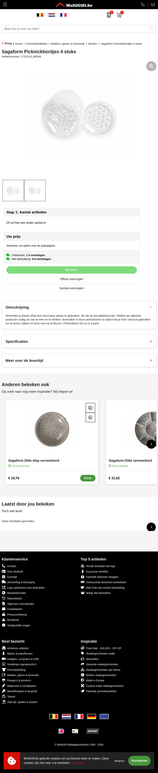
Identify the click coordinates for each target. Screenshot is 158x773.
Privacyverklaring (14, 614)
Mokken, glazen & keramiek (68, 43)
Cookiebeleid (12, 609)
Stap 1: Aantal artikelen (26, 212)
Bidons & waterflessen (17, 653)
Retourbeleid (12, 598)
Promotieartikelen (36, 43)
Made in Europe (92, 680)
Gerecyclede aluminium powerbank (103, 582)
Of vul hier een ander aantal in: (26, 222)
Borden (92, 43)
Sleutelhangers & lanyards (19, 691)
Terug (8, 43)
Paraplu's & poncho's (16, 680)
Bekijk (88, 478)
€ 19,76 (13, 478)
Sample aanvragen (71, 288)
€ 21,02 (114, 478)
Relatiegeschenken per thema (100, 669)
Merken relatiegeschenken (98, 675)
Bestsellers (90, 659)
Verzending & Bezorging (18, 582)
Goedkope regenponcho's (19, 664)
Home (18, 43)
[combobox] (75, 29)
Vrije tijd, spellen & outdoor (20, 701)
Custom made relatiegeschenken (102, 685)
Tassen (8, 696)
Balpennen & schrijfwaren (19, 685)
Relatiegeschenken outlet (98, 653)
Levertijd (9, 576)
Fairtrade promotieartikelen (99, 691)
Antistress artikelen (15, 648)
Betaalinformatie (14, 592)
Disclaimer (10, 619)
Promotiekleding (14, 669)
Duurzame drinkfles (94, 571)
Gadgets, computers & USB (20, 659)
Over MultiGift (12, 571)
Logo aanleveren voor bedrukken (23, 587)
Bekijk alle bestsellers (96, 592)
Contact (9, 566)
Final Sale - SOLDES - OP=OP (101, 648)
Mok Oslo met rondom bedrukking (103, 587)
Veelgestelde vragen (16, 625)
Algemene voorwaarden (18, 603)
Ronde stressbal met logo (98, 566)
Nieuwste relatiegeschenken (99, 664)
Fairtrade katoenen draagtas (99, 576)
